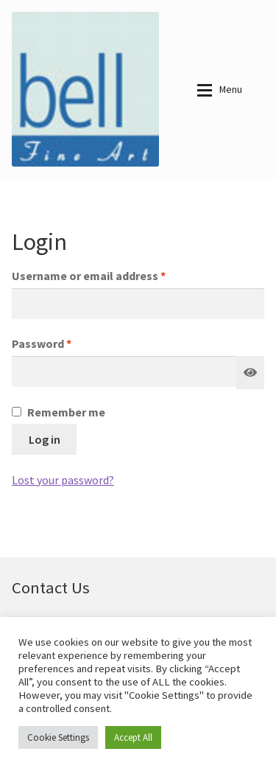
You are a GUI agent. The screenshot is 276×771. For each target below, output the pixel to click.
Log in (44, 439)
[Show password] (250, 373)
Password (65, 343)
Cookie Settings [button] (58, 737)
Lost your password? (63, 479)
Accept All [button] (133, 737)
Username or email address (112, 275)
